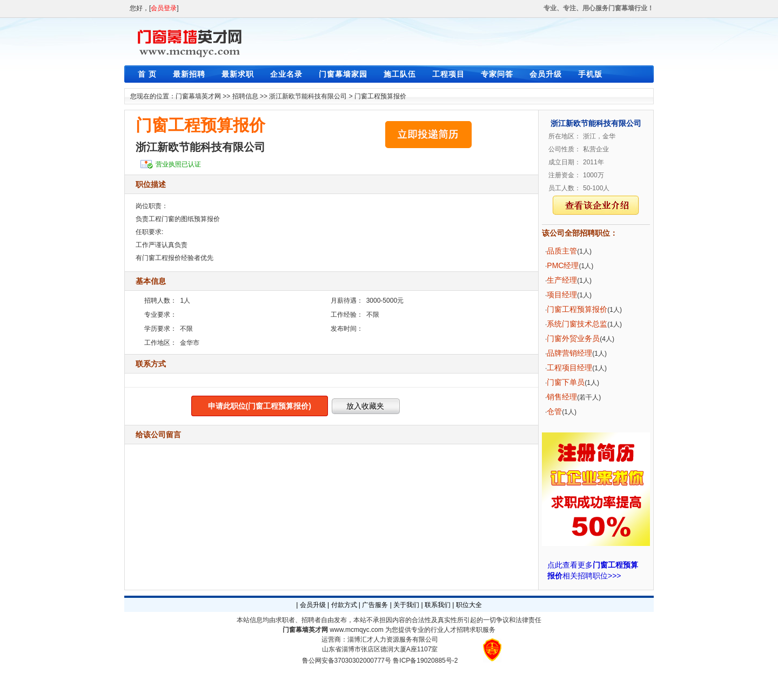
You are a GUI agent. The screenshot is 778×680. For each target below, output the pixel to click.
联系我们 (438, 605)
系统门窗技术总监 (577, 323)
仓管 (554, 411)
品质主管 (562, 250)
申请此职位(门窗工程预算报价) (259, 406)
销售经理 (562, 396)
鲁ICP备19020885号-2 (425, 660)
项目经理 (562, 294)
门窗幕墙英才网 (198, 96)
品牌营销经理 (569, 353)
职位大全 (469, 605)
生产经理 (562, 280)
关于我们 (406, 605)
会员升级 (545, 74)
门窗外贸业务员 (573, 338)
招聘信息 (245, 96)
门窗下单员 (566, 382)
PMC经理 (563, 265)
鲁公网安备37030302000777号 (346, 660)
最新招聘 (189, 74)
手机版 (590, 74)
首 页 (147, 74)
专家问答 (497, 74)
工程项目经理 (569, 367)
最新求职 (238, 74)
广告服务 (375, 605)
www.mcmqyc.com (356, 630)
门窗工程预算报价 (380, 96)
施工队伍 (400, 74)
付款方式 (344, 605)
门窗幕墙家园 (343, 74)
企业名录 (286, 74)
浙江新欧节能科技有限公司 (308, 96)
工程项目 (448, 74)
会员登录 (164, 8)
